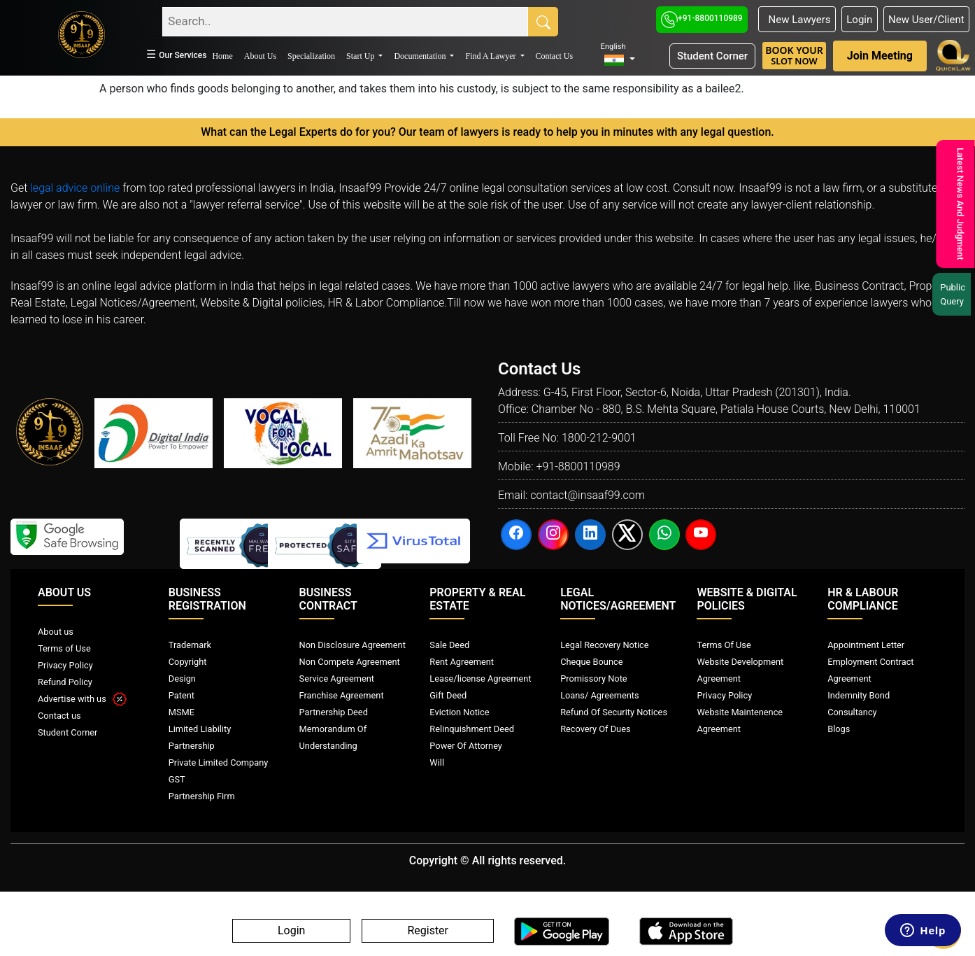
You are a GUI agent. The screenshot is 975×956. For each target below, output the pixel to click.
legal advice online (75, 188)
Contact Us (555, 56)
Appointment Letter (865, 645)
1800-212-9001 (599, 437)
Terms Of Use (723, 645)
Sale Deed (449, 645)
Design (182, 678)
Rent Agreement (461, 661)
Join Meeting (880, 55)
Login (859, 19)
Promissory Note (593, 678)
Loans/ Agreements (599, 695)
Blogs (838, 729)
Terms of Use (64, 648)
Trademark (190, 645)
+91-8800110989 (702, 18)
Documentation (421, 56)
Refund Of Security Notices (613, 712)
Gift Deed (448, 695)
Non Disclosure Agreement (352, 645)
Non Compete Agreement (349, 661)
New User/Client (926, 19)
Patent (181, 695)
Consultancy (851, 712)
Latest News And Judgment (958, 204)
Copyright (188, 661)
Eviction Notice (459, 712)
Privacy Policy (65, 665)
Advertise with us (82, 699)
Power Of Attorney (465, 745)
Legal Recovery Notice (604, 645)
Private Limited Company (219, 762)
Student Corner (712, 56)
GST (177, 779)
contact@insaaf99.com (587, 495)
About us (55, 631)
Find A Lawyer (491, 56)
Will (436, 762)
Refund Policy (65, 682)
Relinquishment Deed (471, 729)
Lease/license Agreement (480, 678)
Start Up (361, 56)
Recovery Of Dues (595, 729)
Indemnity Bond (858, 695)
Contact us (59, 715)
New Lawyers (796, 19)
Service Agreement (336, 678)
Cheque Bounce (591, 661)
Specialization (311, 56)
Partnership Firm (202, 796)
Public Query (954, 294)
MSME (181, 712)
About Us (260, 56)
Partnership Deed (333, 712)
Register (427, 931)
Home (222, 56)
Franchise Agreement (341, 695)
